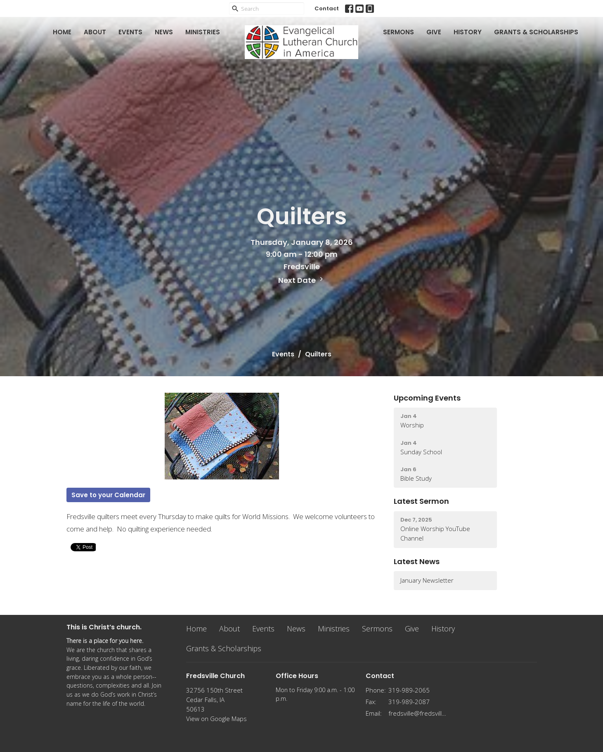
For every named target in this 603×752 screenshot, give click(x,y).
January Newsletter (427, 580)
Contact (327, 8)
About (95, 32)
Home (62, 32)
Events (130, 32)
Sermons (398, 32)
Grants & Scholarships (536, 32)
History (468, 32)
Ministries (202, 32)
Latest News (417, 561)
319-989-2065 (409, 690)
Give (433, 32)
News (164, 32)
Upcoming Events (427, 398)
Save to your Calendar (108, 495)
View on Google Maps (216, 718)
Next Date (301, 280)
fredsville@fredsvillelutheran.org (417, 713)
